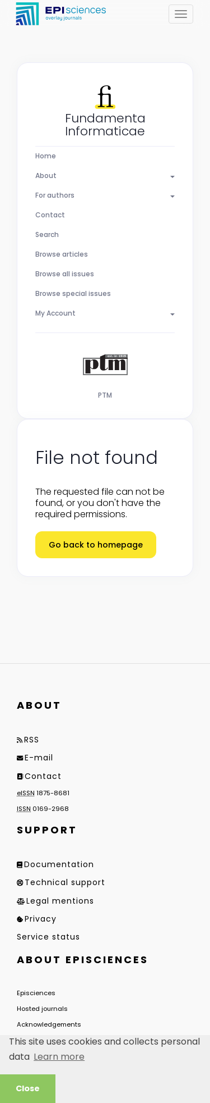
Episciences (36, 992)
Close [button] (28, 1088)
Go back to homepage (96, 544)
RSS (31, 739)
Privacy (41, 918)
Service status (48, 936)
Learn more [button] (59, 1056)
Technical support (65, 882)
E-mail (39, 757)
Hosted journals (42, 1008)
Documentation (59, 864)
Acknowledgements (49, 1024)
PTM (105, 395)
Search (47, 234)
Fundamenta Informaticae (105, 125)
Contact (50, 215)
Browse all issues (64, 274)
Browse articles (61, 254)
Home (45, 156)
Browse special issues (73, 293)
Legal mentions (60, 900)
